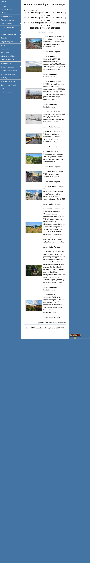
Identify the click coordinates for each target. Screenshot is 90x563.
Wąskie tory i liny (11, 42)
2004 (47, 18)
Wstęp (3, 13)
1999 (48, 15)
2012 (37, 23)
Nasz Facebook (6, 92)
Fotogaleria (5, 52)
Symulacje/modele (11, 67)
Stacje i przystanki (7, 27)
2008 (42, 20)
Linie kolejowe (11, 23)
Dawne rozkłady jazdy (9, 70)
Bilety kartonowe (7, 60)
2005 (52, 18)
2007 (63, 18)
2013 (42, 23)
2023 (48, 28)
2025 (58, 28)
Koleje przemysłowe (11, 34)
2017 (63, 23)
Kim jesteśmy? (6, 16)
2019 (48, 25)
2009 (48, 20)
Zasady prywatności (8, 85)
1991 (42, 13)
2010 (26, 23)
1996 (58, 13)
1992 (47, 13)
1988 (37, 13)
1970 (26, 13)
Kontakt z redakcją (8, 81)
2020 (32, 28)
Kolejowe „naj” (6, 63)
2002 (37, 18)
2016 (58, 23)
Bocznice (11, 38)
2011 (32, 23)
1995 (52, 13)
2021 (37, 28)
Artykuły (4, 45)
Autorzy (4, 78)
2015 (52, 23)
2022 (42, 28)
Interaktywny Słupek (8, 56)
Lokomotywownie (11, 31)
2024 (53, 28)
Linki (2, 88)
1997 (63, 13)
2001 (32, 18)
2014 (47, 23)
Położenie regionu (7, 20)
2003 (42, 18)
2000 (26, 18)
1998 (42, 15)
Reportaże (5, 49)
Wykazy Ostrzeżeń (8, 74)
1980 (32, 13)
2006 (58, 18)
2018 (42, 25)
